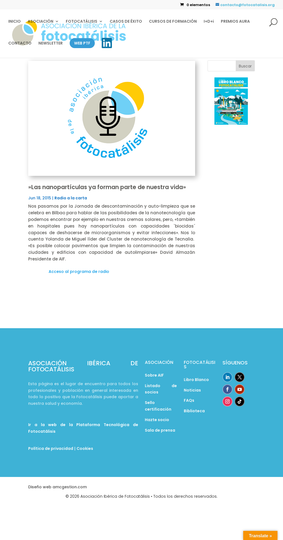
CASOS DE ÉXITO (126, 21)
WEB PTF (82, 43)
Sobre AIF (154, 375)
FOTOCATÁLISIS (81, 21)
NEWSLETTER (50, 43)
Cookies (85, 448)
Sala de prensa (160, 430)
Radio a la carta (70, 198)
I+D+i (209, 21)
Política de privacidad (50, 448)
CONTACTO (20, 43)
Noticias (192, 390)
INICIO (14, 21)
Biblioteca (194, 411)
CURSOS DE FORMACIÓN (173, 21)
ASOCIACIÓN (40, 21)
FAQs (189, 400)
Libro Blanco (196, 379)
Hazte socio (157, 419)
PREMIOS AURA (235, 21)
